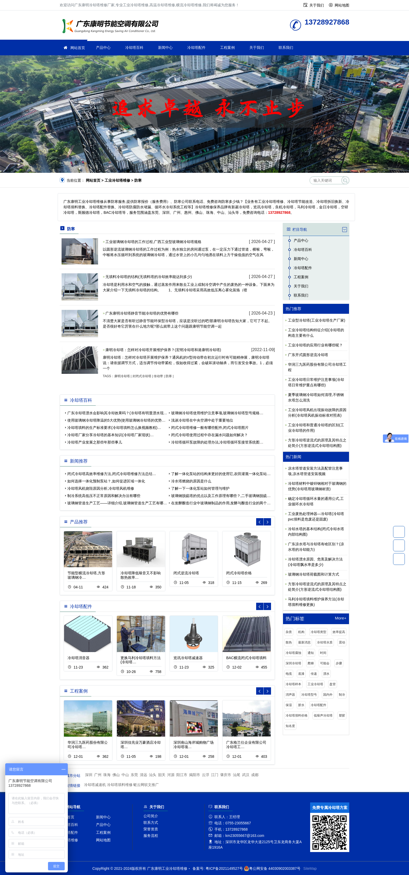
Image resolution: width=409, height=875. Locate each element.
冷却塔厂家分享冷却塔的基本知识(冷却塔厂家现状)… (110, 435)
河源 (171, 775)
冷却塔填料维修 (120, 785)
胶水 (301, 705)
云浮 (205, 775)
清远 (143, 775)
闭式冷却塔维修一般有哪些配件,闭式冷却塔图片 (210, 427)
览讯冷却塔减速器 (188, 658)
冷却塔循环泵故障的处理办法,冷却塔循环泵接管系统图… (217, 442)
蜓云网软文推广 (146, 785)
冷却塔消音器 (78, 658)
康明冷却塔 (122, 376)
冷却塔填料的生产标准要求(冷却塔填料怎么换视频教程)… (114, 427)
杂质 (289, 632)
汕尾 (236, 775)
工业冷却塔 (315, 684)
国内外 (328, 694)
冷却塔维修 (69, 840)
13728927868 (399, 531)
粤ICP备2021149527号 (224, 868)
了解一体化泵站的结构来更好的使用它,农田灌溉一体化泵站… (221, 474)
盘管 (332, 684)
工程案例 (227, 47)
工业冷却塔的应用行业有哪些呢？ (315, 345)
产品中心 (103, 47)
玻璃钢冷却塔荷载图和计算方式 (313, 574)
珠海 (107, 775)
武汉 (245, 775)
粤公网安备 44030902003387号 (272, 868)
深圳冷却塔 (293, 663)
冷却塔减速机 (95, 785)
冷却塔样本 (293, 684)
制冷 (342, 694)
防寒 (169, 376)
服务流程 (150, 835)
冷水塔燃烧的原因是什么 (191, 481)
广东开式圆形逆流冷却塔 (308, 355)
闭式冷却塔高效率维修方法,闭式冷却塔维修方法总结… (111, 474)
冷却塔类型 (318, 632)
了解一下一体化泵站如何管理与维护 (200, 488)
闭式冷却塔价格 (239, 573)
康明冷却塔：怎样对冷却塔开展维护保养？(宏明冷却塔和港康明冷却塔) (163, 350)
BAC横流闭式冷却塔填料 (246, 658)
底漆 (301, 674)
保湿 (289, 705)
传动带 (158, 376)
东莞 (134, 775)
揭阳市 (194, 775)
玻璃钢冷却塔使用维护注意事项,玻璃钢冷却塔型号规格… (217, 413)
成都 (254, 775)
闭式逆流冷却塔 (186, 573)
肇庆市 (225, 775)
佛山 (116, 775)
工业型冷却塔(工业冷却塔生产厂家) (316, 320)
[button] (267, 521)
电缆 (289, 674)
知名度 (290, 726)
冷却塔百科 (134, 47)
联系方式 (150, 822)
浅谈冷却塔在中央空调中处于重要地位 (202, 420)
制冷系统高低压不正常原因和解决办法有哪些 (103, 496)
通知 (311, 653)
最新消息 (304, 642)
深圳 (88, 775)
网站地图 (342, 5)
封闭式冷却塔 (142, 376)
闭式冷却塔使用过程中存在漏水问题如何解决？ (209, 435)
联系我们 (286, 47)
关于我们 (316, 5)
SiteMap (310, 868)
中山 (125, 775)
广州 (97, 775)
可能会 (324, 663)
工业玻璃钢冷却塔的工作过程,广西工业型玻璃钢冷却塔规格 (153, 242)
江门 (214, 775)
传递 (314, 674)
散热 (289, 642)
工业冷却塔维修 (112, 26)
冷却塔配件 (196, 47)
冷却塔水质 (325, 642)
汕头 (152, 775)
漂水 (326, 674)
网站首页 (77, 48)
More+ (340, 618)
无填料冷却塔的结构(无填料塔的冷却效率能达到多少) (148, 277)
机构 (301, 632)
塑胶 (342, 715)
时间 (323, 653)
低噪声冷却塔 (323, 715)
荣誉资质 (150, 829)
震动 (342, 642)
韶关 (161, 775)
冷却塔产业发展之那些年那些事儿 (94, 442)
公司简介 (150, 816)
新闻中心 (165, 47)
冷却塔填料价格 (297, 715)
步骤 (339, 663)
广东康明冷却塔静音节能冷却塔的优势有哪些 (141, 313)
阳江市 (181, 775)
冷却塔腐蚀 (293, 653)
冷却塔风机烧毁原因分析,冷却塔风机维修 (100, 488)
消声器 (290, 694)
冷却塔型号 (309, 694)
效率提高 (339, 632)
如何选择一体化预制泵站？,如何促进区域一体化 (106, 481)
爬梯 (311, 663)
